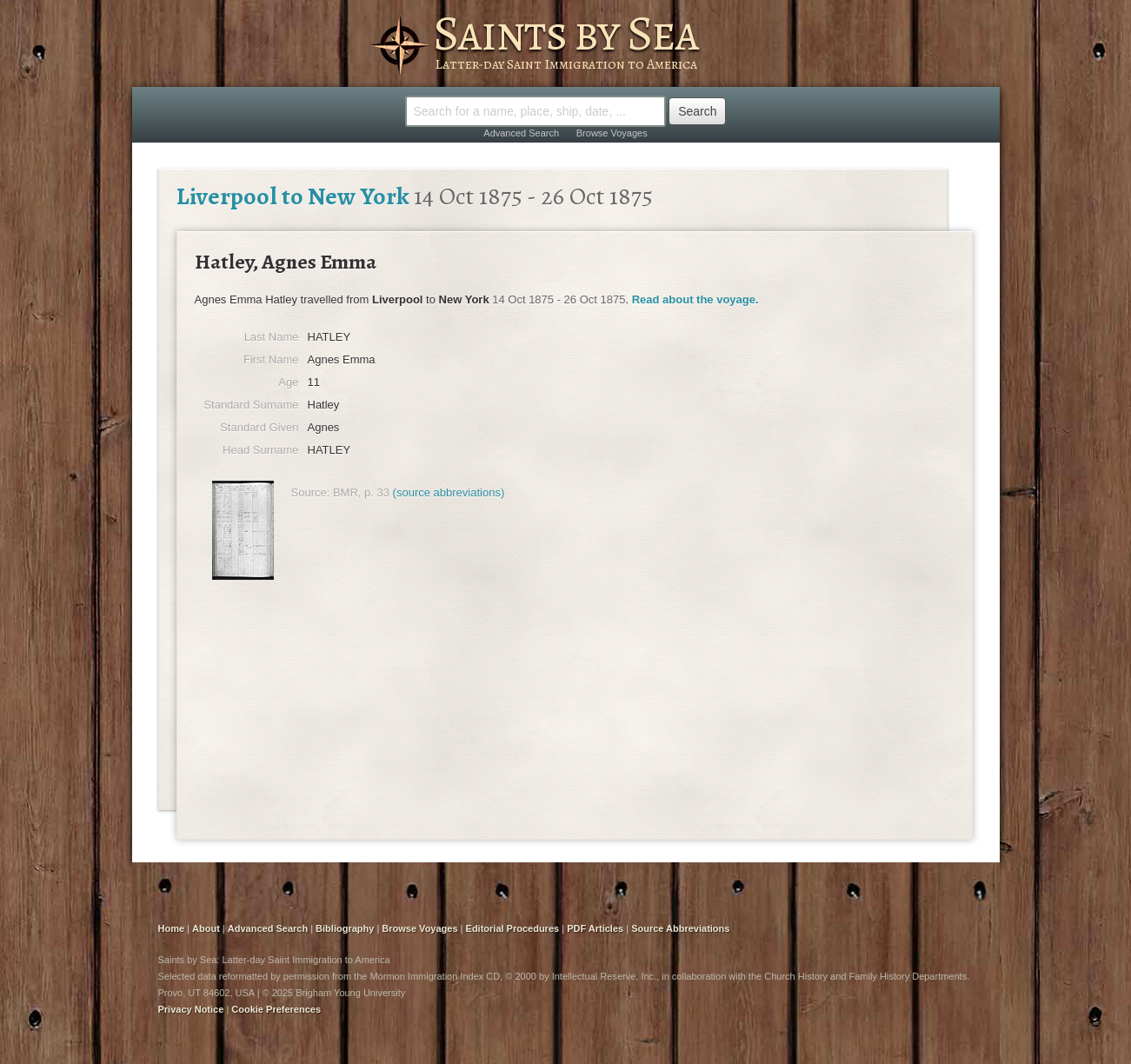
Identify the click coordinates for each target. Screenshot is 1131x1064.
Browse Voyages (612, 133)
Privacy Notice (191, 1009)
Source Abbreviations (680, 928)
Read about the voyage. (695, 299)
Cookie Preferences (276, 1009)
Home (171, 928)
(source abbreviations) (449, 492)
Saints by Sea (565, 33)
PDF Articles (595, 928)
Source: (310, 492)
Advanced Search (521, 133)
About (206, 928)
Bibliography (345, 928)
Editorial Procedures (513, 928)
